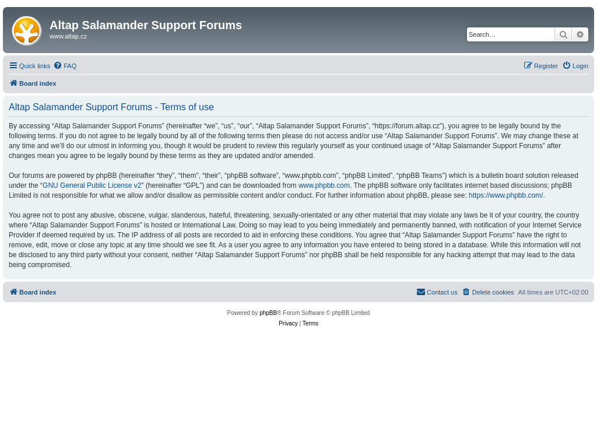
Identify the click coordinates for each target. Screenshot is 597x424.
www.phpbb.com (324, 185)
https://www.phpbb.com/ (506, 195)
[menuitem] (64, 66)
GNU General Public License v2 (92, 185)
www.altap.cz (68, 36)
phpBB (268, 313)
